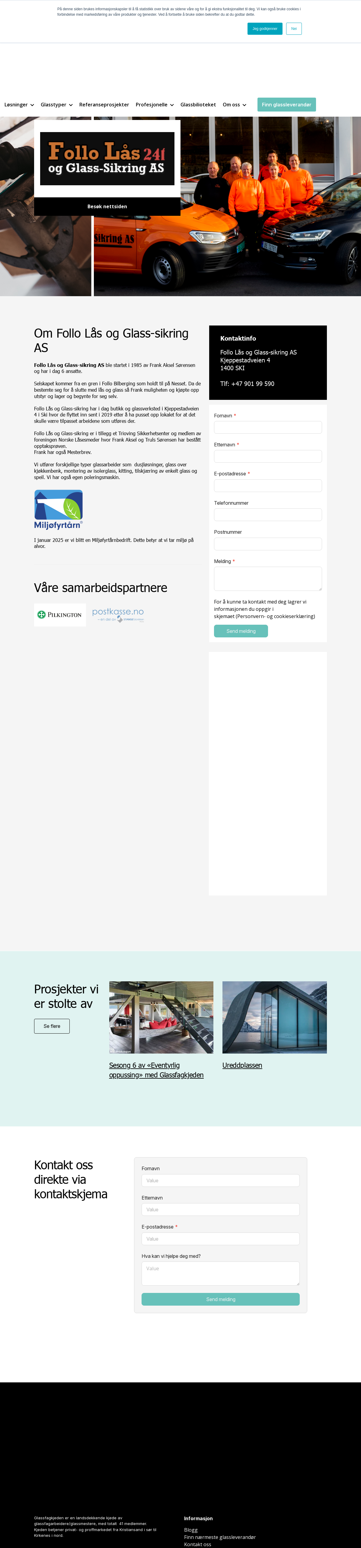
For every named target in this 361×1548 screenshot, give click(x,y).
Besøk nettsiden (107, 206)
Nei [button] (294, 29)
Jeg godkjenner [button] (265, 29)
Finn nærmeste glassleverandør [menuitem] (220, 1452)
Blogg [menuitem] (191, 1445)
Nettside (40, 1527)
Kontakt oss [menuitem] (197, 1459)
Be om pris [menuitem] (196, 1466)
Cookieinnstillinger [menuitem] (205, 1523)
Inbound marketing (65, 1527)
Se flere (51, 1026)
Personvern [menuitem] (243, 1523)
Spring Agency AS (109, 1527)
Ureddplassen (243, 1065)
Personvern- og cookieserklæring (275, 616)
